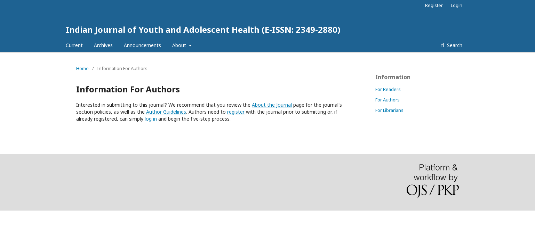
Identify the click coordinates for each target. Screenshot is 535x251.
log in (151, 118)
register (236, 111)
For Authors (387, 100)
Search (454, 45)
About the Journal (272, 104)
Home (82, 68)
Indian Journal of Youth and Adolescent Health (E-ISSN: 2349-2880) (203, 29)
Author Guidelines (166, 111)
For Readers (388, 89)
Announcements (142, 45)
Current (74, 45)
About (179, 45)
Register (434, 5)
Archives (103, 45)
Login (456, 5)
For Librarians (389, 110)
